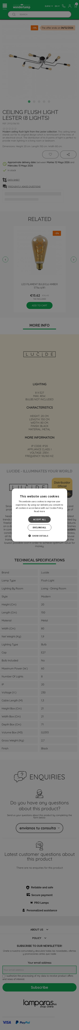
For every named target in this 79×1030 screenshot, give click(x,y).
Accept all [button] (39, 519)
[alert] (39, 515)
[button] (39, 535)
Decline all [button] (39, 527)
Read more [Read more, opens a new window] (39, 511)
